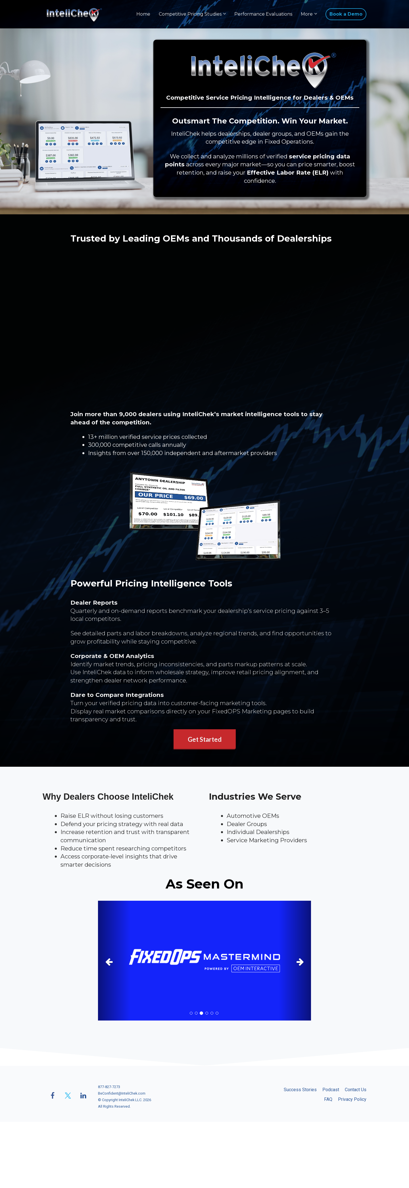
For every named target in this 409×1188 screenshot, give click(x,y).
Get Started (205, 739)
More (307, 14)
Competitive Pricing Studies (190, 14)
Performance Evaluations (263, 14)
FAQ (328, 1099)
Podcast (330, 1089)
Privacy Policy (352, 1099)
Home (143, 14)
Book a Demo (345, 14)
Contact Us (355, 1089)
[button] (114, 961)
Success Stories (300, 1089)
